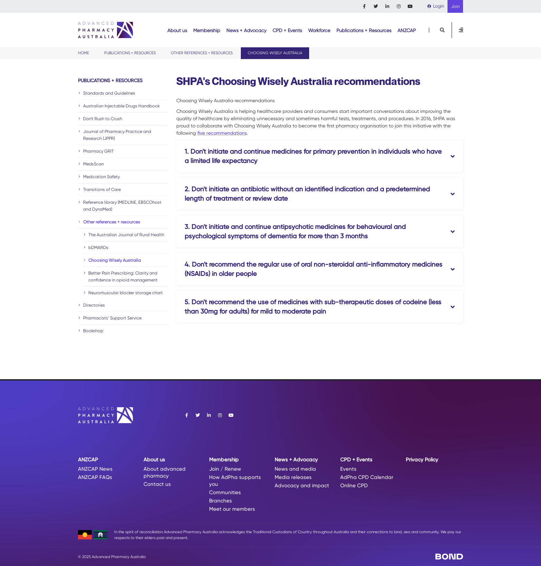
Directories (94, 305)
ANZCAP (406, 30)
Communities (225, 492)
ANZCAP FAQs (95, 477)
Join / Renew (225, 469)
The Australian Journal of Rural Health (126, 234)
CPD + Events (287, 30)
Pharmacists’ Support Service (112, 317)
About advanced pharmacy (165, 472)
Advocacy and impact (302, 485)
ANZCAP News (95, 469)
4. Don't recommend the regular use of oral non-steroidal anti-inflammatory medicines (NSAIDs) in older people (313, 269)
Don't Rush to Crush (102, 118)
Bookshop (93, 330)
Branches (220, 501)
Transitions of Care (102, 189)
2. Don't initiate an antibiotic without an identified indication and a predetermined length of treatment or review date (307, 193)
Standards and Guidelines (109, 93)
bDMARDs (98, 247)
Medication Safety (101, 176)
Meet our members (232, 509)
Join (455, 6)
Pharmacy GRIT (98, 151)
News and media (295, 469)
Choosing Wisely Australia (114, 260)
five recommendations (222, 133)
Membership (206, 30)
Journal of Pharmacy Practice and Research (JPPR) (117, 135)
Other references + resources (202, 53)
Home (83, 53)
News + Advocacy (246, 30)
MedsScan (93, 163)
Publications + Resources (363, 30)
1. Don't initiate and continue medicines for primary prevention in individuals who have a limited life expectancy (313, 156)
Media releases (293, 477)
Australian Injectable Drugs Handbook (121, 105)
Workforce (319, 30)
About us (177, 30)
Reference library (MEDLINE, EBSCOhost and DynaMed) (122, 206)
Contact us (157, 484)
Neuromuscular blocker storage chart (125, 292)
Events (348, 469)
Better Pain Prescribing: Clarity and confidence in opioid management (123, 276)
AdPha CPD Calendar (366, 477)
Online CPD (354, 485)
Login (435, 6)
